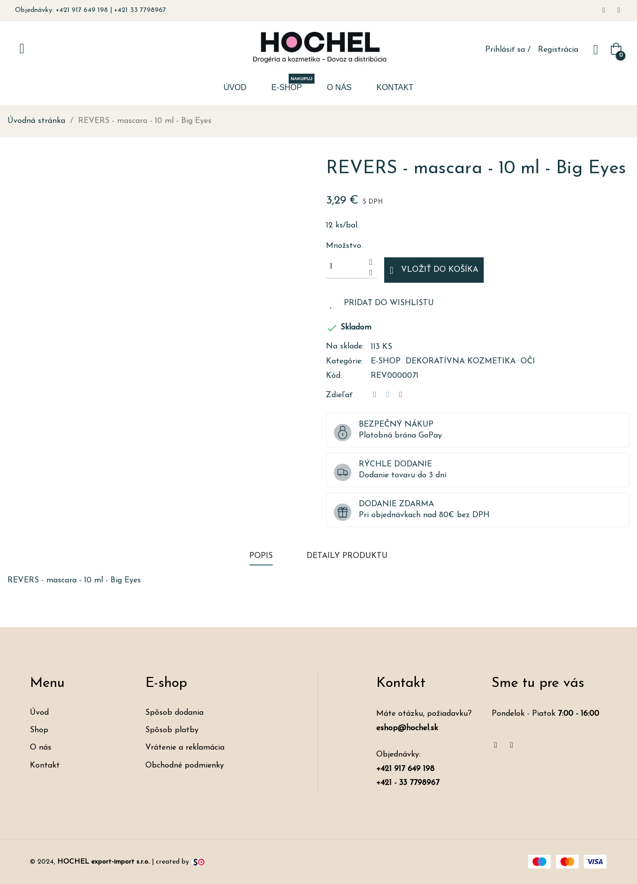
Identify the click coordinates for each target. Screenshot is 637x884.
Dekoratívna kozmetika (461, 361)
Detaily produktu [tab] (347, 556)
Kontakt (45, 766)
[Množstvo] (346, 267)
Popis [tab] (261, 556)
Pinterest (400, 395)
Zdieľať (374, 395)
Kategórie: (344, 361)
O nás (40, 748)
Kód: (334, 376)
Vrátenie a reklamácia (184, 748)
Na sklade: (345, 346)
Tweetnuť (387, 395)
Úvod (39, 713)
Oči (528, 361)
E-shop (386, 361)
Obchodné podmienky (184, 766)
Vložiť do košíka (434, 270)
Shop (39, 730)
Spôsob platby (172, 730)
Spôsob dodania (174, 713)
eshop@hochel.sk (407, 728)
